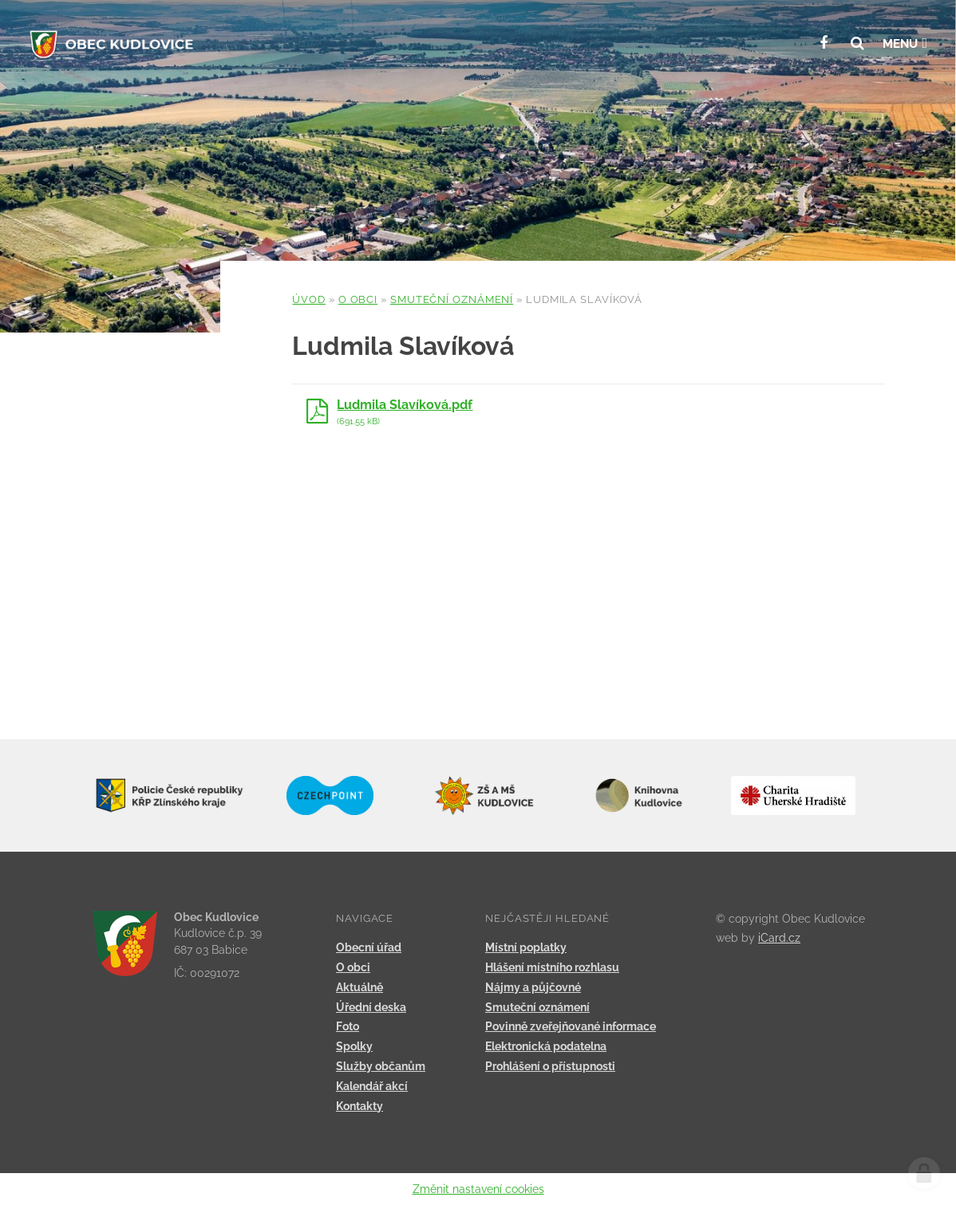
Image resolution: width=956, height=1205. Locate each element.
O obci (357, 299)
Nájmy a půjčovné (533, 987)
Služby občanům (380, 1066)
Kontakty (359, 1106)
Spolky (354, 1046)
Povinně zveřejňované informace (570, 1026)
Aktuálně (359, 987)
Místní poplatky (526, 947)
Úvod (309, 299)
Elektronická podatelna (545, 1046)
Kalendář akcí (372, 1086)
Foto (347, 1026)
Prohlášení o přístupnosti (550, 1066)
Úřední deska (371, 1007)
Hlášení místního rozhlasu (552, 967)
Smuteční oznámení (451, 299)
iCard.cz (779, 937)
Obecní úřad (368, 947)
